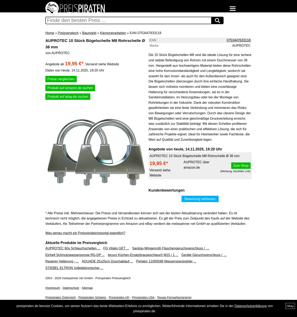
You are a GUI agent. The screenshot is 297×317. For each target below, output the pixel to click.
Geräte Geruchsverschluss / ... (204, 255)
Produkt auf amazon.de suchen (70, 88)
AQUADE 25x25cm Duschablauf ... (107, 261)
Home (49, 33)
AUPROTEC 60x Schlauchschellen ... (72, 248)
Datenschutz (71, 288)
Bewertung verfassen (200, 199)
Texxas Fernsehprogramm (174, 297)
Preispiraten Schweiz (92, 297)
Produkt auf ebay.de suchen (67, 96)
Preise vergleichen (61, 79)
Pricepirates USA (143, 297)
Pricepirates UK (119, 297)
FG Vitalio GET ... (116, 248)
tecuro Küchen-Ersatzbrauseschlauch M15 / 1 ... (143, 255)
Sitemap (87, 288)
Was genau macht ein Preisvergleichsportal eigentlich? (85, 233)
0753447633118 (239, 40)
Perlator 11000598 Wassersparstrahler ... (166, 261)
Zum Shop (241, 165)
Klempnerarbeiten (113, 33)
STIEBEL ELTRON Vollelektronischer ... (74, 268)
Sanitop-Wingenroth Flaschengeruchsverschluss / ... (170, 248)
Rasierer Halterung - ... (62, 261)
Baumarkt (89, 33)
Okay (290, 306)
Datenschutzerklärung (251, 306)
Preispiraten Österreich (60, 297)
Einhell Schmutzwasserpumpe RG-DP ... (75, 255)
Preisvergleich (68, 33)
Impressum (52, 288)
